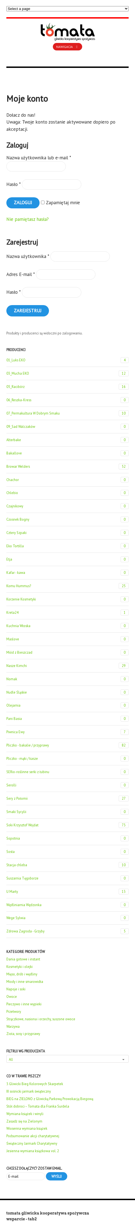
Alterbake (67, 440)
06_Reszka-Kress (67, 400)
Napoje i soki (15, 989)
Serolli (67, 785)
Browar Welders (67, 466)
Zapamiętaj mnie (60, 203)
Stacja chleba (67, 865)
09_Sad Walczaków (67, 427)
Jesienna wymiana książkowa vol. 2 (32, 1151)
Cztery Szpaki (67, 533)
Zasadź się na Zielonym (24, 1121)
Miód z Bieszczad (67, 652)
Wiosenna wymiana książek (26, 1128)
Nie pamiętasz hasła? (27, 219)
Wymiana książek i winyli (24, 1113)
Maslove (67, 639)
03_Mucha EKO (67, 373)
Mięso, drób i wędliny (21, 974)
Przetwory (13, 1011)
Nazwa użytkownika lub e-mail (38, 158)
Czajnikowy (67, 506)
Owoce (11, 996)
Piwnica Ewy (67, 732)
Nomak (67, 679)
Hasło (13, 184)
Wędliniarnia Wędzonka (67, 905)
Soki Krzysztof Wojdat (67, 825)
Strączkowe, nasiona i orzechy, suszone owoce (40, 1019)
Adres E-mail (20, 274)
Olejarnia (67, 705)
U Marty (67, 891)
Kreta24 (67, 612)
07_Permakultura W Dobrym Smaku (67, 413)
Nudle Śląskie (67, 692)
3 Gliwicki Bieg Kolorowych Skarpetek (34, 1084)
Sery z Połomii (67, 798)
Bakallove (67, 453)
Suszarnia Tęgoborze (67, 878)
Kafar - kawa (67, 573)
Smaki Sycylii (67, 812)
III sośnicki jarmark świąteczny (28, 1091)
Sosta (67, 852)
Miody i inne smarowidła (24, 981)
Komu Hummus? (67, 586)
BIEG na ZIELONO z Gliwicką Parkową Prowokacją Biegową (49, 1098)
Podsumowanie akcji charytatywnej (32, 1136)
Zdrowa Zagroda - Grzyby (67, 931)
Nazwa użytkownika (27, 256)
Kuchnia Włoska (67, 626)
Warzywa (13, 1026)
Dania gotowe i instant (23, 959)
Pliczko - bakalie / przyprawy (67, 745)
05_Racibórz (67, 387)
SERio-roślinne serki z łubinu (67, 772)
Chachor (67, 480)
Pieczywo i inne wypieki (23, 1004)
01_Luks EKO (67, 360)
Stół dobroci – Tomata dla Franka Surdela (37, 1106)
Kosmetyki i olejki (19, 966)
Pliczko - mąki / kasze (67, 758)
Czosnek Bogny (67, 519)
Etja (67, 559)
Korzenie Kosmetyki (67, 599)
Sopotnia (67, 838)
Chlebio (67, 493)
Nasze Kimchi (67, 666)
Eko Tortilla (67, 546)
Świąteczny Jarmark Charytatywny (31, 1143)
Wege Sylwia (67, 918)
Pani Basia (67, 719)
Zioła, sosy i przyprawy (23, 1033)
